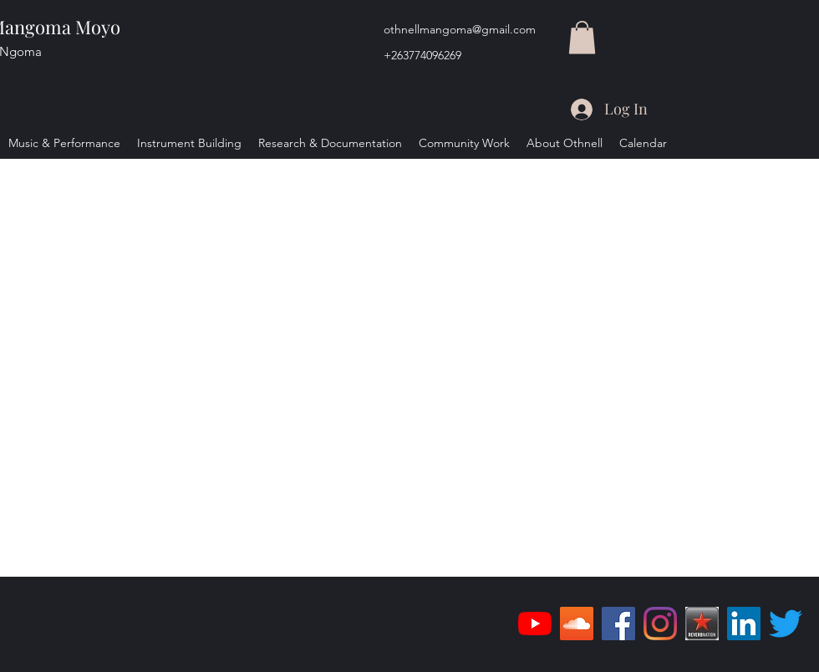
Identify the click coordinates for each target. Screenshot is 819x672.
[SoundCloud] (576, 623)
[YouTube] (535, 623)
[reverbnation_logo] (702, 623)
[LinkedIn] (743, 623)
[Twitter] (785, 623)
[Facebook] (618, 623)
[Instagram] (660, 623)
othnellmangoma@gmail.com (460, 29)
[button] (582, 37)
